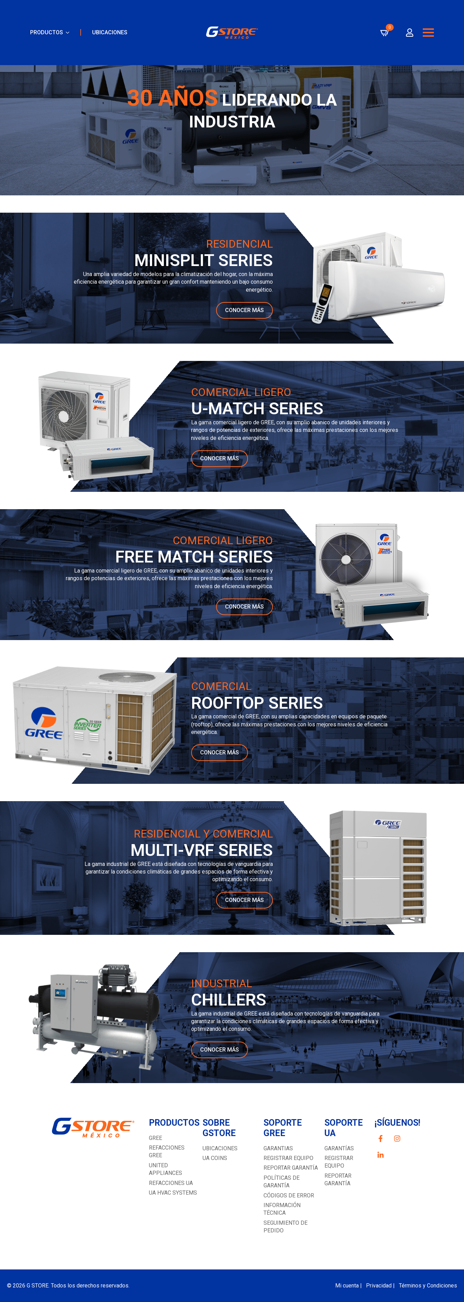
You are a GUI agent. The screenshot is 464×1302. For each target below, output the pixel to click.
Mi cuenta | (348, 1285)
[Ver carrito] (385, 32)
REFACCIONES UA (171, 1183)
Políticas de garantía (282, 1182)
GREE (155, 1138)
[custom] (380, 1138)
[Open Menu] (428, 32)
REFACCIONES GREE (167, 1151)
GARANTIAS (278, 1148)
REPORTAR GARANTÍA (337, 1179)
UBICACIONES (109, 32)
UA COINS (215, 1158)
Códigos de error (289, 1195)
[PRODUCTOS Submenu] (66, 32)
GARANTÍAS (339, 1148)
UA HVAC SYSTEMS (173, 1192)
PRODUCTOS (46, 32)
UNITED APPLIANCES (165, 1169)
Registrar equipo (288, 1158)
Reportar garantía (291, 1167)
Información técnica (282, 1209)
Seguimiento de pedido (285, 1227)
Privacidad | (380, 1285)
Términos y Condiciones (428, 1285)
